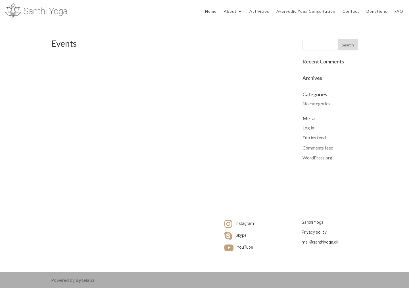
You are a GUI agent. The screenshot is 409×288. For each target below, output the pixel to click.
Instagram (244, 223)
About (230, 11)
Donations (376, 11)
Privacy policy (314, 232)
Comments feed (317, 147)
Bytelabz (85, 280)
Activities (259, 11)
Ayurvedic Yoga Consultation (305, 11)
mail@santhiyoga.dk (320, 242)
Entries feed (314, 137)
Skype (240, 235)
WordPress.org (317, 157)
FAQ (399, 11)
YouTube (245, 247)
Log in (308, 127)
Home (211, 11)
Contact (351, 11)
